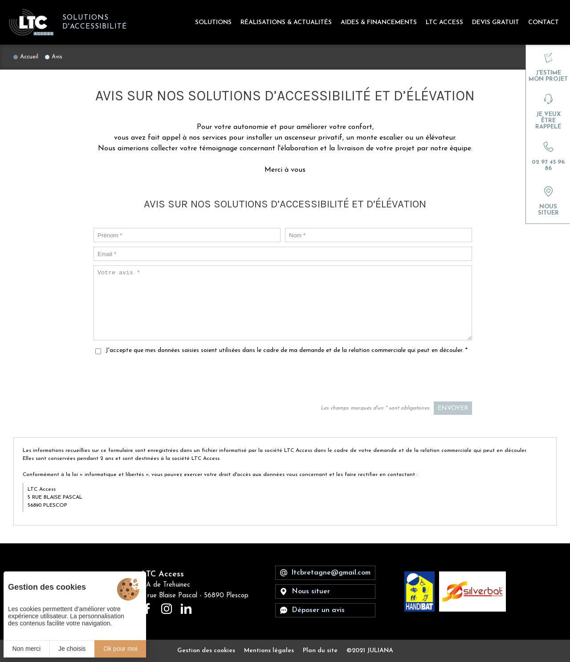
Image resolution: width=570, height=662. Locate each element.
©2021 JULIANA (369, 650)
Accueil (29, 57)
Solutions (213, 22)
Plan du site (320, 650)
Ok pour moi (120, 648)
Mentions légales (269, 650)
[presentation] (404, 379)
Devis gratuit (495, 22)
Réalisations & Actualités (286, 22)
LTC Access (444, 22)
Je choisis (72, 648)
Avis (57, 57)
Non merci (26, 648)
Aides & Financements (379, 22)
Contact (543, 22)
